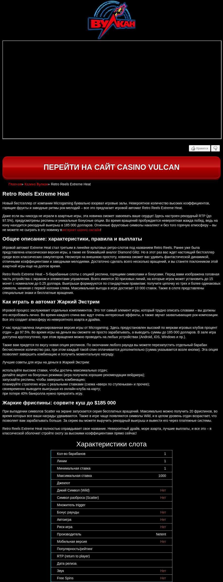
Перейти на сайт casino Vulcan (111, 167)
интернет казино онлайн (81, 230)
